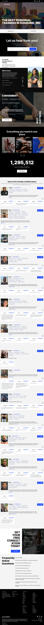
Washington (34, 609)
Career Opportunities (15, 594)
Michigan (34, 596)
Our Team (13, 596)
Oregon (24, 610)
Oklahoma (24, 609)
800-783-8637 (5, 1)
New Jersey (34, 601)
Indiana (24, 603)
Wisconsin (34, 612)
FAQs (13, 595)
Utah (33, 606)
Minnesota (34, 597)
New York (24, 605)
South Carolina (25, 612)
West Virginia (34, 611)
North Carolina (25, 606)
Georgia (24, 600)
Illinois (23, 602)
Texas (33, 605)
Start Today (6, 119)
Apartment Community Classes (6, 596)
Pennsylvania (24, 611)
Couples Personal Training (5, 594)
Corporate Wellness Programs (6, 595)
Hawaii (24, 601)
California (24, 595)
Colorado (24, 596)
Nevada (34, 600)
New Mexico (34, 602)
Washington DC (35, 610)
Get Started (33, 49)
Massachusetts (35, 595)
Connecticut (24, 597)
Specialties (3, 597)
